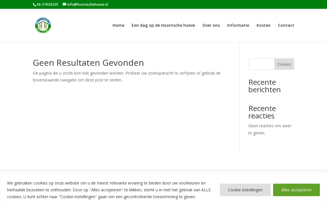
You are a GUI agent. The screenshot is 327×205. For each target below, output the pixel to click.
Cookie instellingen (245, 189)
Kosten (264, 25)
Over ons (211, 25)
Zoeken (284, 64)
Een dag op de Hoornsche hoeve (163, 25)
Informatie (238, 25)
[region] (163, 188)
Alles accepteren (296, 189)
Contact (286, 25)
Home (118, 25)
